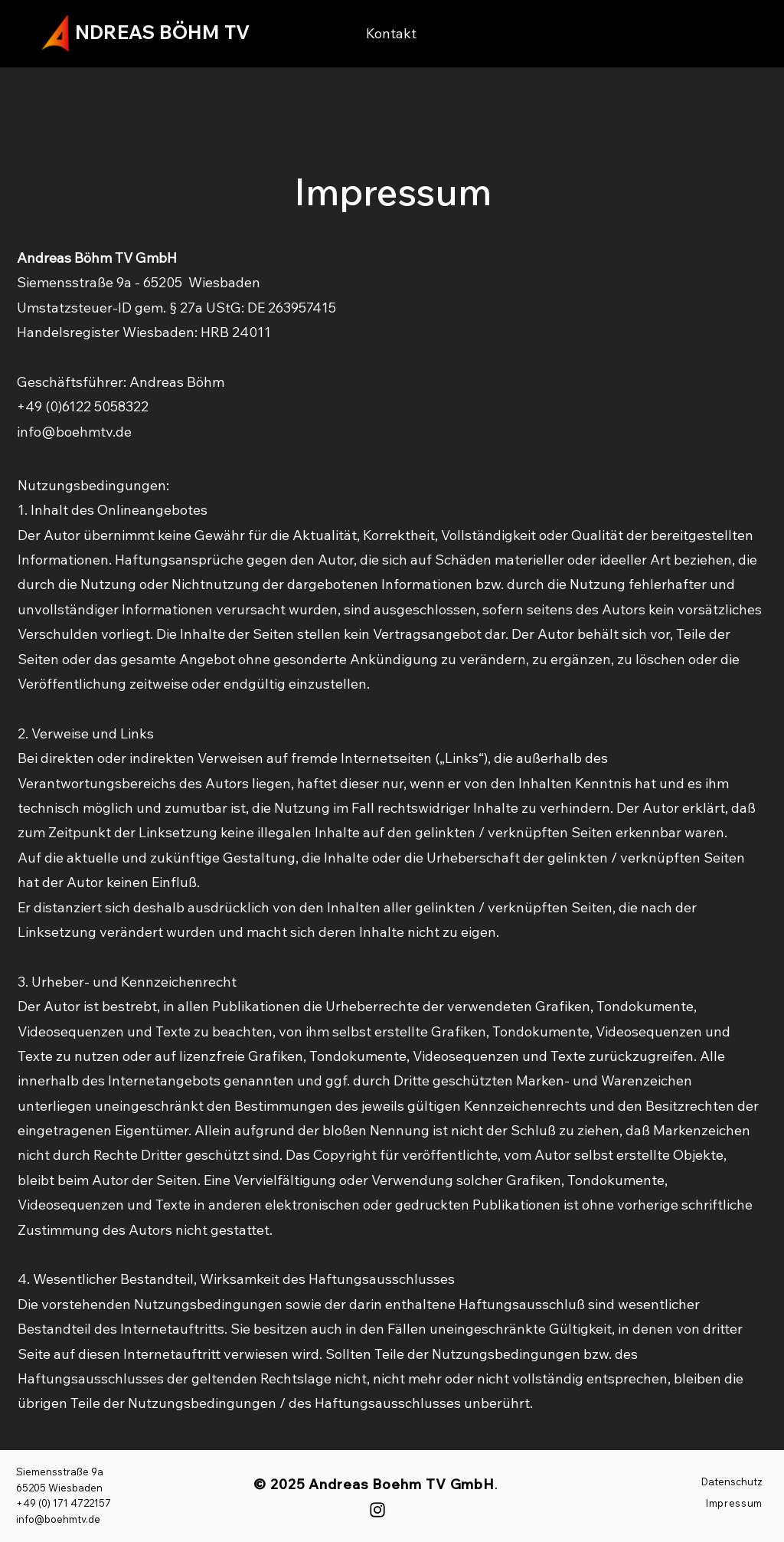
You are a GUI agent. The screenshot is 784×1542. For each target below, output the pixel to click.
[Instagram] (377, 1510)
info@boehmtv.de (74, 431)
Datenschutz (732, 1481)
